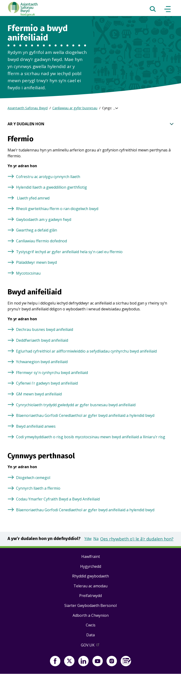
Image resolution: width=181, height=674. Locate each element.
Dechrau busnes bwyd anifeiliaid (44, 329)
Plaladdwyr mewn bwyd (36, 262)
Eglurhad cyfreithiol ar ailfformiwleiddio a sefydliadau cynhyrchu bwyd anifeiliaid (86, 351)
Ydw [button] (87, 538)
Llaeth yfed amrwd (32, 198)
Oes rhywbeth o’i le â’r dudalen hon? (136, 539)
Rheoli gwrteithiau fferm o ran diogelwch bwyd (57, 208)
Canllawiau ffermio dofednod (41, 241)
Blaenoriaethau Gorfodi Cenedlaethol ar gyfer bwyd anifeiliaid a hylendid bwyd (85, 415)
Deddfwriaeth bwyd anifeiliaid (42, 340)
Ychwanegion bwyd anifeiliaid (42, 361)
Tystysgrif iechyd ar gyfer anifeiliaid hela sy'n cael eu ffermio (69, 251)
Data (90, 634)
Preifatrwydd (90, 595)
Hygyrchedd (90, 566)
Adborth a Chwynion (91, 615)
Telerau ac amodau (90, 586)
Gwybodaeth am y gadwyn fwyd (43, 219)
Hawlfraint (90, 556)
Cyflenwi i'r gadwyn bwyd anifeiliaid (47, 383)
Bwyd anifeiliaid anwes (36, 426)
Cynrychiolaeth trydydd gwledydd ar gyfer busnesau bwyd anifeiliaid (76, 404)
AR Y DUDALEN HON (90, 124)
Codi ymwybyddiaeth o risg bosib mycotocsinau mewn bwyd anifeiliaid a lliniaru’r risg (90, 436)
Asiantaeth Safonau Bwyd (28, 108)
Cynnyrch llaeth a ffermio (38, 488)
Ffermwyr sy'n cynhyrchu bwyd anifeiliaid (52, 372)
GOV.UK (90, 646)
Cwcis (90, 625)
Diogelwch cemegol (33, 477)
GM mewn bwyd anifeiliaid (39, 394)
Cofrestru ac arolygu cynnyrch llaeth (48, 176)
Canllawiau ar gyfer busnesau (74, 108)
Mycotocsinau (28, 273)
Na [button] (96, 538)
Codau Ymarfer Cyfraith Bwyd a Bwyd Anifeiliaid (58, 499)
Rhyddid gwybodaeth (90, 576)
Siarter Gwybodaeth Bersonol (90, 605)
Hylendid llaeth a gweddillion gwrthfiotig (51, 187)
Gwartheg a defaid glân (36, 230)
